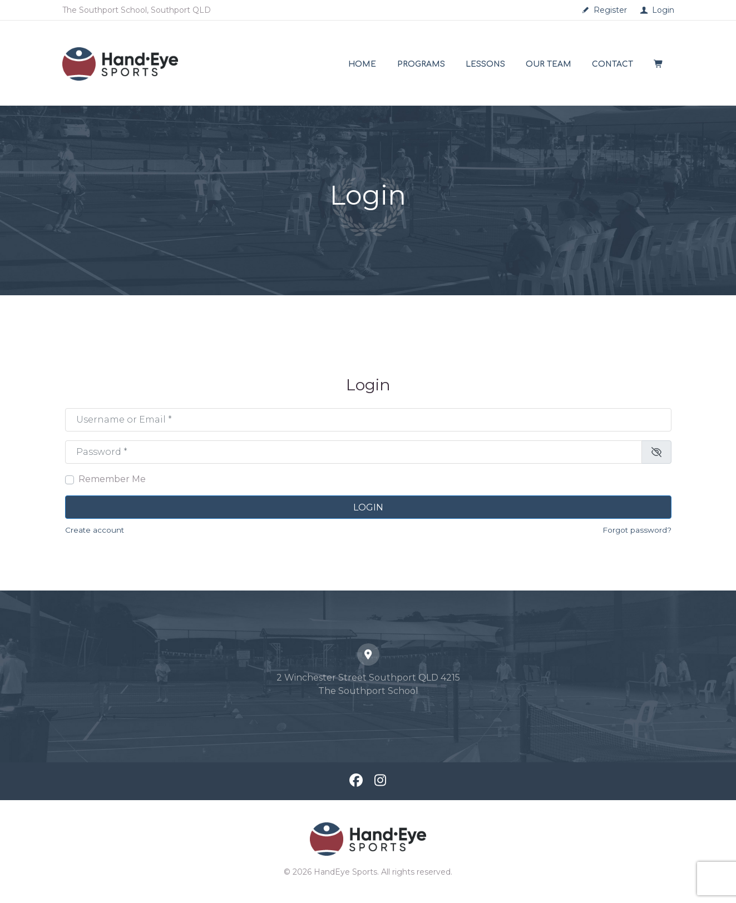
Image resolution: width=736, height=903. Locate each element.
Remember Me (112, 479)
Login (663, 10)
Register (610, 10)
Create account (94, 529)
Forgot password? (636, 529)
